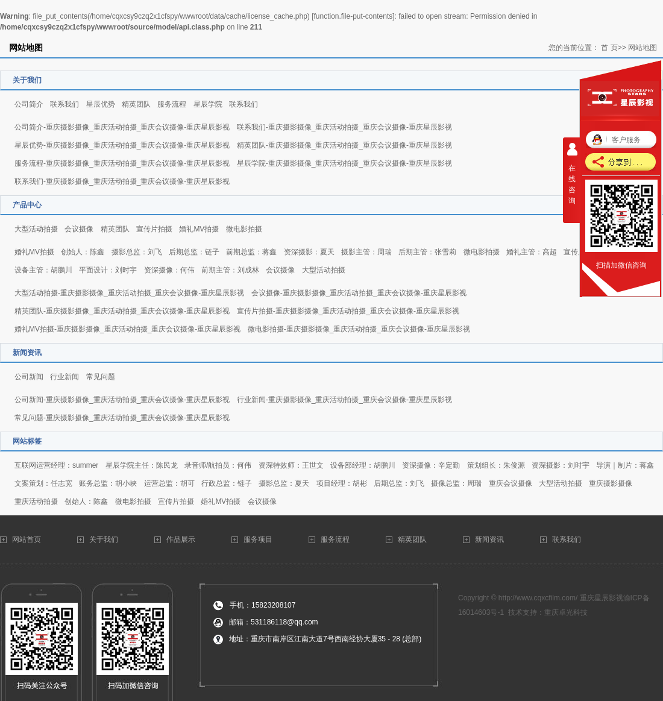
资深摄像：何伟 (169, 270)
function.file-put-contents (352, 16)
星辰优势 (100, 104)
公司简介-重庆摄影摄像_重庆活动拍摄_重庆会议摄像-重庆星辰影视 (122, 127)
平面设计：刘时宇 (108, 270)
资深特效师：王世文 (291, 465)
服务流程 (171, 104)
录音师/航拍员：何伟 (217, 465)
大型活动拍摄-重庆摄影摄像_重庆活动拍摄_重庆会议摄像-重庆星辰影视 (129, 293)
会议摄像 (78, 229)
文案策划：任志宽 (43, 483)
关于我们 (104, 539)
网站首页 (27, 539)
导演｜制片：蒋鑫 (625, 465)
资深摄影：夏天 (309, 252)
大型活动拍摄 (36, 229)
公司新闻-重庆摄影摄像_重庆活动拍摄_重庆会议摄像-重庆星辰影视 (122, 399)
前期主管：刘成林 (230, 270)
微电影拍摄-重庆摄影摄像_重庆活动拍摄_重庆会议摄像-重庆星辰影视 (359, 329)
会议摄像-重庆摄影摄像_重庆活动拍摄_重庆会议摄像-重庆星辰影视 (359, 293)
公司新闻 (28, 377)
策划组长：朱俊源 (496, 465)
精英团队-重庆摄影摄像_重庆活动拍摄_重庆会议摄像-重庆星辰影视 (344, 145)
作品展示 (180, 539)
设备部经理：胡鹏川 (362, 465)
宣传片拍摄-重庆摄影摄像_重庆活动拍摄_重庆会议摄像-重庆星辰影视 (348, 311)
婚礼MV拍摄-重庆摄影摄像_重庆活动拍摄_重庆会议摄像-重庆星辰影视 (127, 329)
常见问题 (100, 377)
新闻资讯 (489, 539)
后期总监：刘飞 (399, 483)
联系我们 (64, 104)
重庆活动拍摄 (36, 501)
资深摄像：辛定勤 (431, 465)
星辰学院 (207, 104)
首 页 (609, 47)
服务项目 (258, 539)
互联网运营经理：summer (56, 465)
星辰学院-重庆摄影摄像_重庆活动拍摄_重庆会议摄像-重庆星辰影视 (344, 163)
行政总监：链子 (226, 483)
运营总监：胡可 (169, 483)
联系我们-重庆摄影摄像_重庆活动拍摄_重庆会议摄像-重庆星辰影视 (344, 127)
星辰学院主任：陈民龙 (141, 465)
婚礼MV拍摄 (199, 229)
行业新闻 (64, 377)
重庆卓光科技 (566, 612)
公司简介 (28, 104)
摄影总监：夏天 (284, 483)
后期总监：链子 (194, 252)
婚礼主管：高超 (531, 252)
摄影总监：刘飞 (137, 252)
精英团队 (136, 104)
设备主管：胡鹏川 (43, 270)
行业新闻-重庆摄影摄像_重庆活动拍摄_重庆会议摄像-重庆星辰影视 (344, 399)
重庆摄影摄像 (610, 483)
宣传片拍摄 (154, 229)
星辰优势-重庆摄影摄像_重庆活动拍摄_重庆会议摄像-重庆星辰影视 (122, 145)
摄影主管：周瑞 (366, 252)
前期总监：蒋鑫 (251, 252)
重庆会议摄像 (510, 483)
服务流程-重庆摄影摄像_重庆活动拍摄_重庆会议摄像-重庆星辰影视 (122, 163)
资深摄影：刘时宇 (560, 465)
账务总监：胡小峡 (108, 483)
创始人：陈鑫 (82, 252)
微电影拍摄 (244, 229)
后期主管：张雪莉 (427, 252)
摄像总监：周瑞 (456, 483)
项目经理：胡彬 (341, 483)
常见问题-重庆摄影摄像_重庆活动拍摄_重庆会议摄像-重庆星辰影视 (122, 417)
